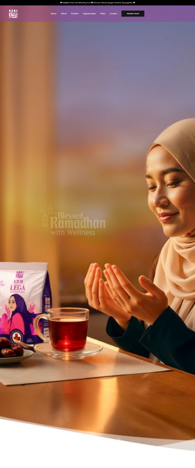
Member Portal (133, 13)
